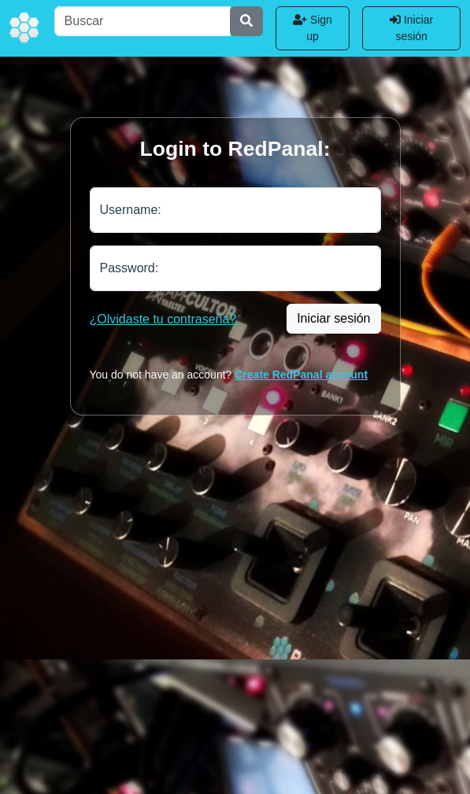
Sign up (312, 27)
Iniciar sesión (411, 27)
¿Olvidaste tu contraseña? (163, 319)
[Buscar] (142, 21)
